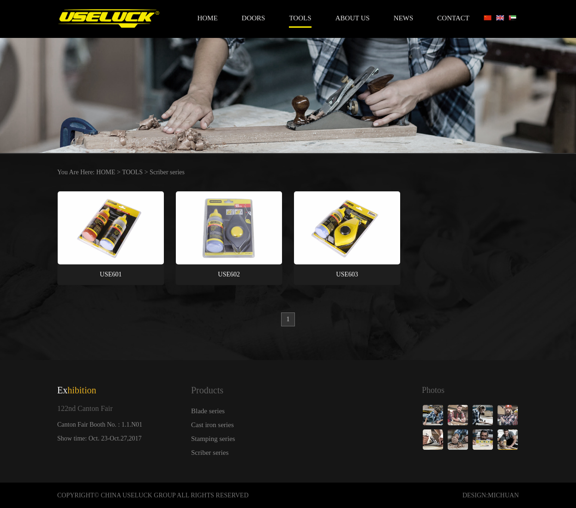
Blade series (208, 411)
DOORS (253, 18)
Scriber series (167, 172)
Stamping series (213, 438)
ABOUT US (353, 18)
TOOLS (300, 18)
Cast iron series (212, 424)
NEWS (404, 18)
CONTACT (453, 18)
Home (207, 18)
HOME (105, 172)
